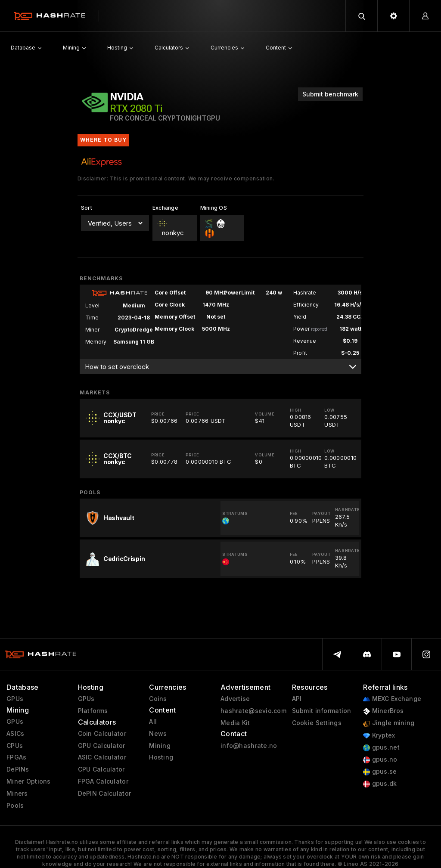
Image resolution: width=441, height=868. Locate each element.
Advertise (235, 698)
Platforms (93, 710)
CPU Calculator (101, 769)
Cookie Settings (317, 722)
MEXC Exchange (392, 699)
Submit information (321, 710)
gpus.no (380, 759)
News (158, 733)
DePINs (17, 769)
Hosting (161, 757)
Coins (158, 698)
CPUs (14, 745)
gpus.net (381, 747)
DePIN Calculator (104, 793)
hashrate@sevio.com (253, 710)
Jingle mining (388, 723)
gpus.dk (380, 783)
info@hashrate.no (248, 745)
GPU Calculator (101, 745)
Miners (17, 793)
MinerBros (383, 711)
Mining (160, 745)
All (153, 721)
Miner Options (28, 781)
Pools (15, 805)
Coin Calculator (102, 733)
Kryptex (379, 735)
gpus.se (380, 771)
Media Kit (235, 722)
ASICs (15, 733)
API (297, 698)
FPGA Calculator (103, 781)
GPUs (14, 698)
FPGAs (16, 757)
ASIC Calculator (102, 757)
